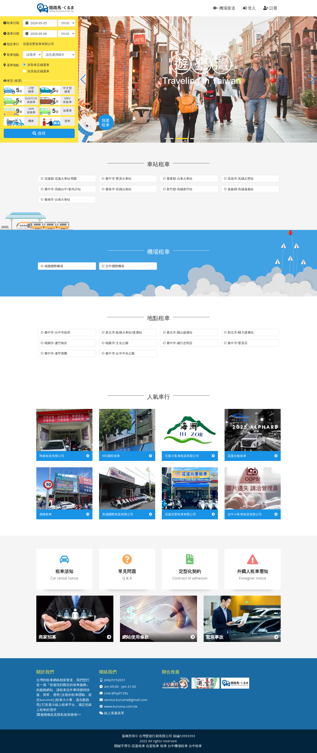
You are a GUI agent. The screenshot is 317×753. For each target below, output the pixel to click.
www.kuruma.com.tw (120, 706)
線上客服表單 (114, 713)
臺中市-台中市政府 (55, 332)
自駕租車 (152, 745)
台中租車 (195, 745)
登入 (249, 8)
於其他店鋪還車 (38, 71)
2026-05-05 (38, 23)
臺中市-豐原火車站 (116, 178)
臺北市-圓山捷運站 (178, 332)
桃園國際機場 (52, 266)
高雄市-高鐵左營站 (239, 178)
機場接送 (224, 8)
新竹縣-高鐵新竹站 (178, 189)
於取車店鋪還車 (38, 64)
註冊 (270, 8)
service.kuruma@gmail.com (125, 699)
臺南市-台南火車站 (55, 199)
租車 (163, 745)
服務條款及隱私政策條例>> (61, 714)
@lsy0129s (120, 693)
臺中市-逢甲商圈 (54, 353)
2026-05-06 (38, 33)
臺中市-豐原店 (235, 343)
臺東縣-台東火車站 (178, 178)
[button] (169, 138)
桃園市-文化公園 (114, 343)
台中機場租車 (178, 745)
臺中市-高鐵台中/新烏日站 (61, 189)
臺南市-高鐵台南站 (116, 189)
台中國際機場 (112, 266)
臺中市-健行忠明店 (178, 343)
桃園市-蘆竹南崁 (54, 343)
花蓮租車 (138, 745)
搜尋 (39, 133)
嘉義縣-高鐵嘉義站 (239, 189)
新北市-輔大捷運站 (239, 332)
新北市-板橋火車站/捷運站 (121, 332)
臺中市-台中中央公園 (118, 353)
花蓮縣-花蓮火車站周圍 (59, 178)
